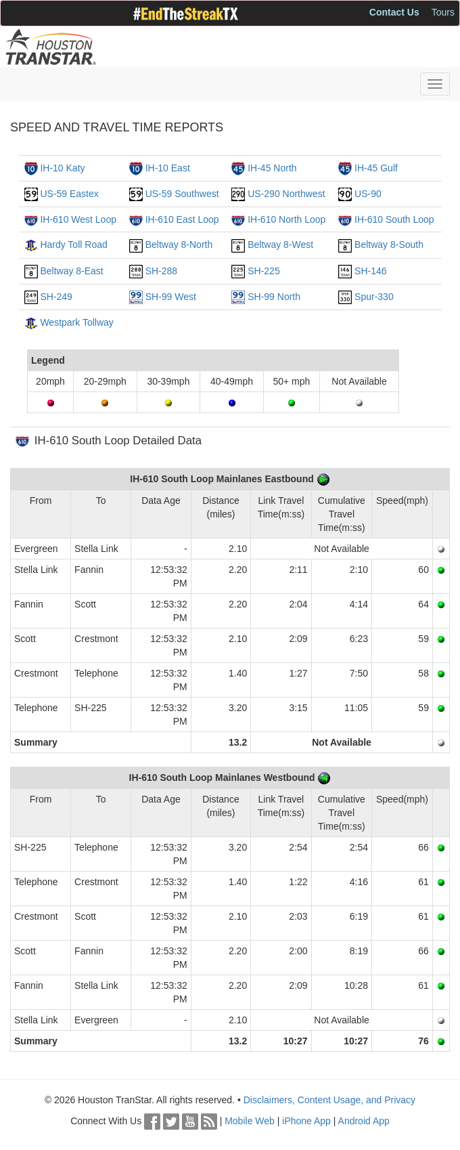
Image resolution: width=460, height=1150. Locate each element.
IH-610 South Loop (394, 219)
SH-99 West (170, 296)
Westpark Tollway (76, 322)
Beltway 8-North (179, 244)
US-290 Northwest (286, 193)
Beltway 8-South (388, 244)
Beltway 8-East (71, 270)
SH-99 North (274, 296)
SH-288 (161, 270)
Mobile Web (250, 1120)
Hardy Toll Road (73, 244)
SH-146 (370, 270)
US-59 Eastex (69, 193)
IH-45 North (272, 168)
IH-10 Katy (62, 168)
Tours (443, 12)
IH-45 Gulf (376, 168)
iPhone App (306, 1120)
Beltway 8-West (280, 244)
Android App (364, 1120)
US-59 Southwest (182, 193)
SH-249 (56, 296)
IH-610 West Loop (78, 219)
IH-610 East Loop (182, 219)
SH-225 (263, 270)
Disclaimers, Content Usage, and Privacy (329, 1099)
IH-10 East (167, 168)
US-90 (368, 193)
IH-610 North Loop (286, 219)
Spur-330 (374, 296)
